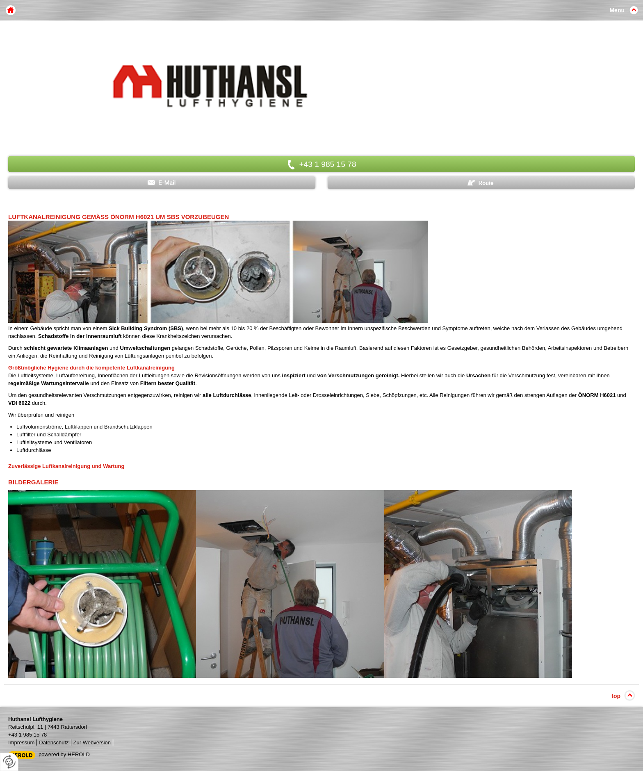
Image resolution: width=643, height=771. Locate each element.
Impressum (21, 742)
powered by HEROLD (64, 754)
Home (10, 10)
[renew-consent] (9, 762)
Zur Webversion (92, 742)
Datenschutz (53, 742)
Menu (617, 10)
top (615, 696)
